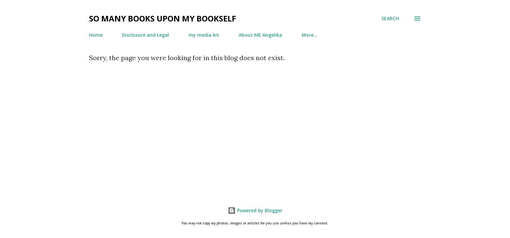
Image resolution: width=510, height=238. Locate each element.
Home (96, 35)
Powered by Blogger (255, 210)
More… (309, 35)
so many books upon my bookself (162, 18)
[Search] (390, 18)
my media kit (204, 35)
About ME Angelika (260, 35)
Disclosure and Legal (145, 35)
